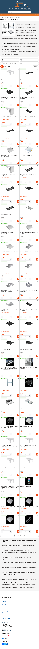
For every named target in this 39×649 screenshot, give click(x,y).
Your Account (4, 602)
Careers (3, 605)
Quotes (25, 8)
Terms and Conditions (6, 618)
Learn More (29, 10)
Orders (15, 8)
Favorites (19, 8)
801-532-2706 (6, 629)
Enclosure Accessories (5, 17)
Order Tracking (5, 599)
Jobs (22, 8)
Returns (3, 612)
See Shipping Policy (24, 6)
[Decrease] (2, 86)
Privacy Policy (4, 617)
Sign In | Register (11, 8)
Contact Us (4, 614)
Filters (2, 66)
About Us (4, 604)
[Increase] (11, 86)
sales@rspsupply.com (7, 630)
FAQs (3, 615)
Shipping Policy (5, 611)
